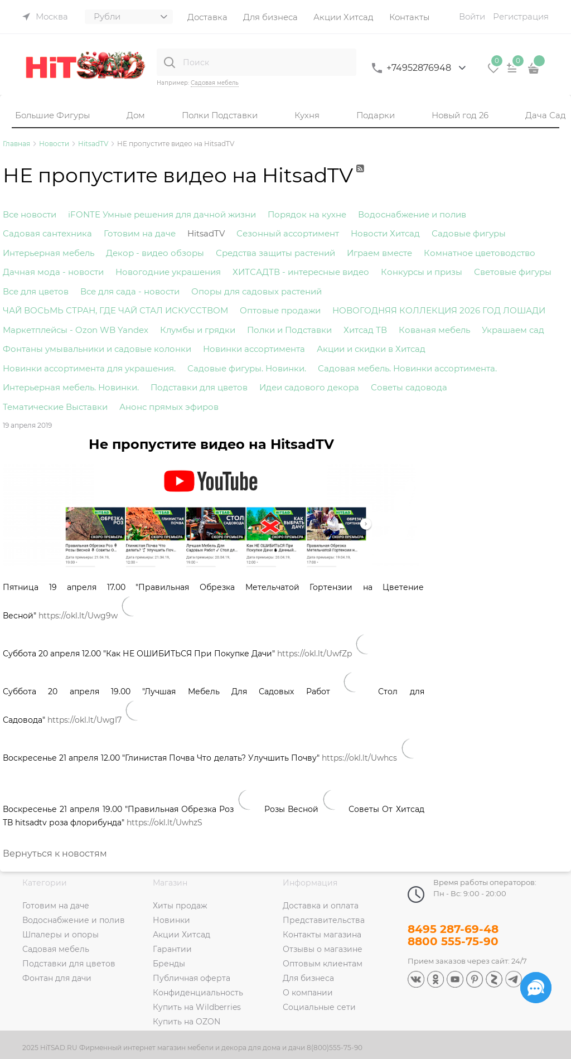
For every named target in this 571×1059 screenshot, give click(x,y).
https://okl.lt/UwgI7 (84, 720)
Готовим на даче (140, 233)
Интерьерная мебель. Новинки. (71, 387)
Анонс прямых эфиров (169, 407)
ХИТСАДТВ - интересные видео (301, 272)
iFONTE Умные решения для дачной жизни (162, 214)
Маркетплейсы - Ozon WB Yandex (75, 330)
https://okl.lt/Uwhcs (359, 758)
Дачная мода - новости (53, 272)
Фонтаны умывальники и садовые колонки (97, 349)
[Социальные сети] (535, 987)
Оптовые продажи (280, 310)
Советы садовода (409, 387)
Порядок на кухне (307, 214)
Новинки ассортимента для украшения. (89, 368)
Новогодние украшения (168, 272)
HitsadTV (206, 233)
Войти (472, 16)
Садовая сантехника (47, 233)
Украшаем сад (513, 330)
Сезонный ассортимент (287, 233)
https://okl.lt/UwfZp (314, 654)
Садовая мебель (215, 82)
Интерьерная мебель (48, 253)
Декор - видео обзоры (155, 253)
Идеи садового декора (309, 387)
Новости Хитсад (385, 233)
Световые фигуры (512, 272)
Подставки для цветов (199, 387)
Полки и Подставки (289, 330)
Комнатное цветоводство (479, 253)
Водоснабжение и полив (412, 214)
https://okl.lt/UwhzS (164, 823)
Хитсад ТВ (365, 330)
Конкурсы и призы (421, 272)
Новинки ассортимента (254, 349)
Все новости (29, 214)
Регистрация (521, 16)
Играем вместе (379, 253)
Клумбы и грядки (197, 330)
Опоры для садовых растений (256, 291)
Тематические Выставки (55, 407)
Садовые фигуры (469, 233)
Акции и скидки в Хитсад (371, 349)
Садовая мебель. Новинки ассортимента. (407, 368)
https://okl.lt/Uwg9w (78, 616)
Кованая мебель (434, 330)
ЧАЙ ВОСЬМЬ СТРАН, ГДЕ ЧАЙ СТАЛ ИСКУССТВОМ (115, 310)
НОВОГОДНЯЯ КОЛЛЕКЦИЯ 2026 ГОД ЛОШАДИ (438, 310)
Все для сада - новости (130, 291)
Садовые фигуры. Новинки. (246, 368)
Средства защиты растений (275, 253)
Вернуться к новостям (55, 853)
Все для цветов (36, 291)
